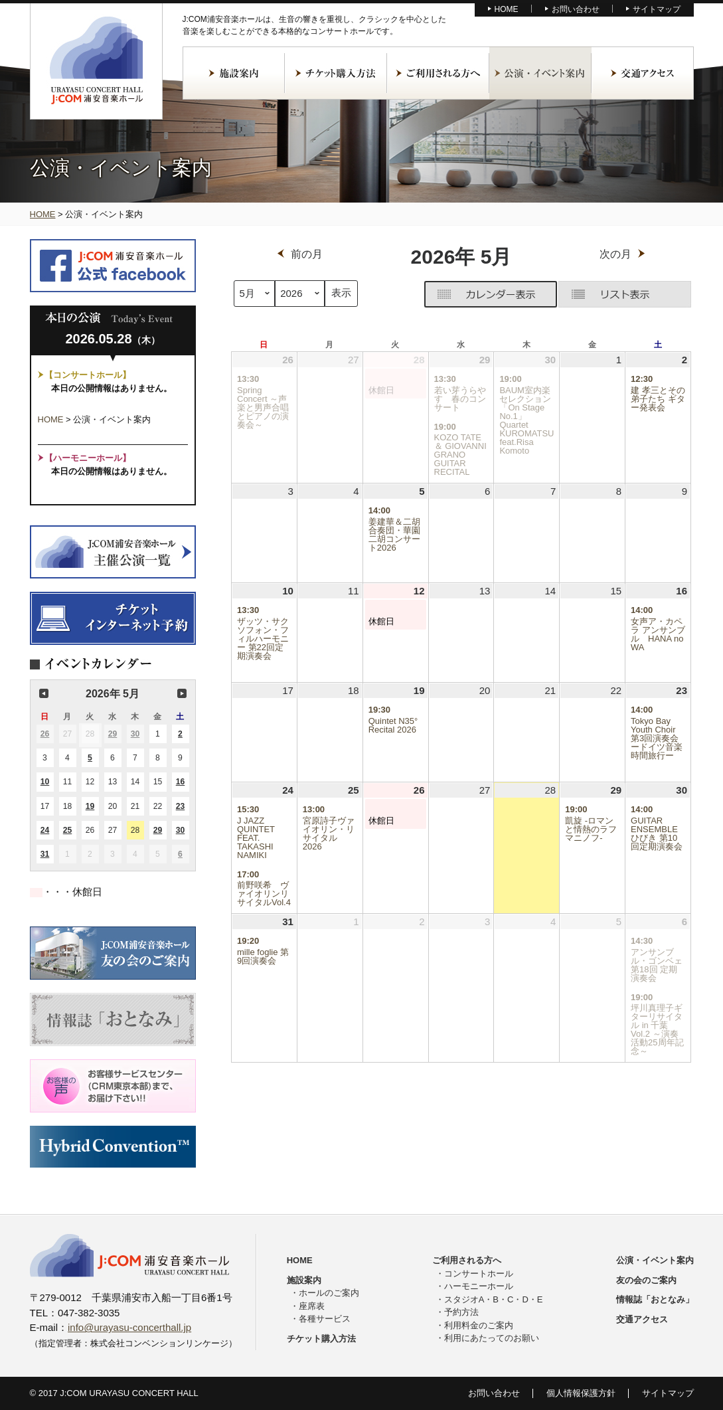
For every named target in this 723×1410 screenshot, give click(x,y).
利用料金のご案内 (478, 1325)
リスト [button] (624, 294)
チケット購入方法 (336, 73)
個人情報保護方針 (580, 1393)
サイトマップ (657, 9)
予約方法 (461, 1312)
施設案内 (234, 73)
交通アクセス (643, 73)
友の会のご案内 (646, 1280)
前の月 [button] (43, 693)
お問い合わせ (576, 9)
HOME (507, 9)
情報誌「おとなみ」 (655, 1299)
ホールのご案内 (329, 1293)
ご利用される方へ (438, 73)
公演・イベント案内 (540, 73)
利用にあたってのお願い (491, 1338)
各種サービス (325, 1319)
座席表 (312, 1306)
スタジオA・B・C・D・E (493, 1299)
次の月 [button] (182, 693)
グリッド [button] (424, 297)
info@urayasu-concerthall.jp (129, 1327)
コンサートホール (478, 1273)
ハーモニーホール (478, 1286)
